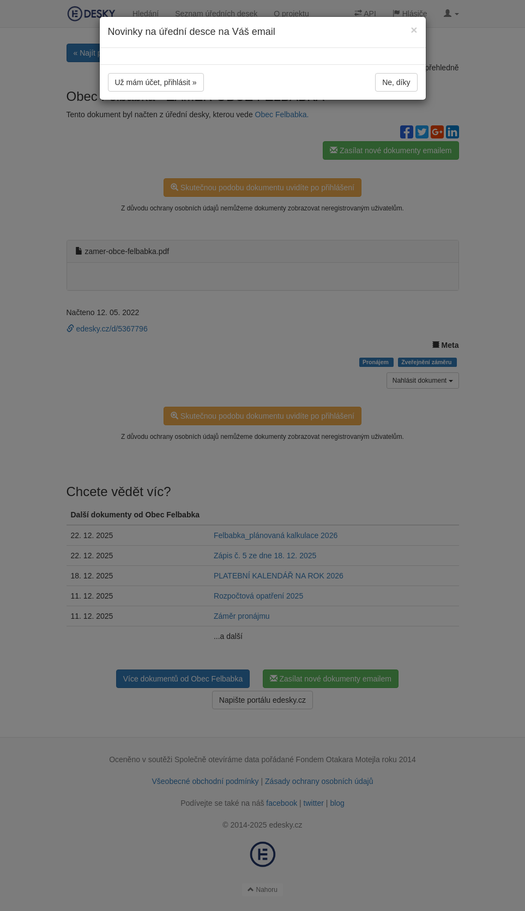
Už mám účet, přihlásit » (156, 82)
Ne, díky (396, 82)
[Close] (414, 29)
